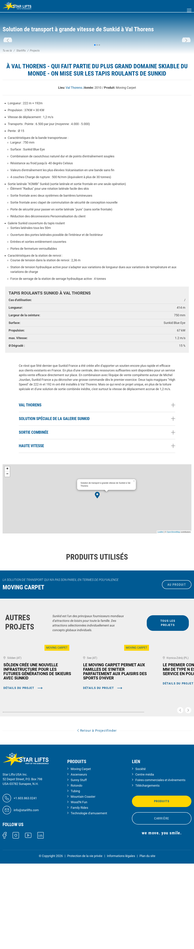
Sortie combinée (33, 491)
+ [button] (7, 527)
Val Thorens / (75, 146)
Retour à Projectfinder (97, 816)
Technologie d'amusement (89, 899)
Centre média (144, 860)
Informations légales (121, 941)
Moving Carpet (81, 854)
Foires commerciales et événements (160, 865)
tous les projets (167, 681)
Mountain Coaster (83, 882)
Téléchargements (147, 871)
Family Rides (79, 893)
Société (140, 854)
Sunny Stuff (79, 865)
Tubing (75, 876)
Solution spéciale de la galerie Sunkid (54, 477)
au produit (176, 643)
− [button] (7, 533)
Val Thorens (30, 464)
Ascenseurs (79, 860)
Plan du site (147, 941)
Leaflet (160, 591)
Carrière (161, 904)
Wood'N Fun (79, 888)
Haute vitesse (31, 504)
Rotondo (76, 871)
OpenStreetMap (173, 591)
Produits (162, 886)
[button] (7, 70)
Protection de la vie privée (84, 941)
